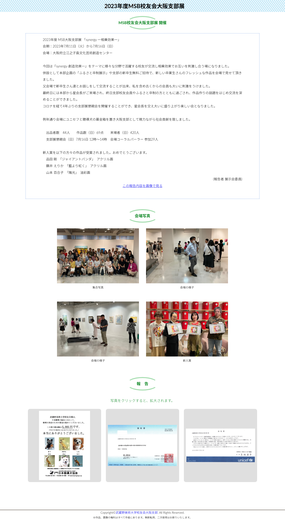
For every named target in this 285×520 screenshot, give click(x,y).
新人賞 (187, 332)
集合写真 (98, 258)
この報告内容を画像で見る (142, 186)
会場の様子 (187, 258)
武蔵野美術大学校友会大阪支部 (137, 512)
